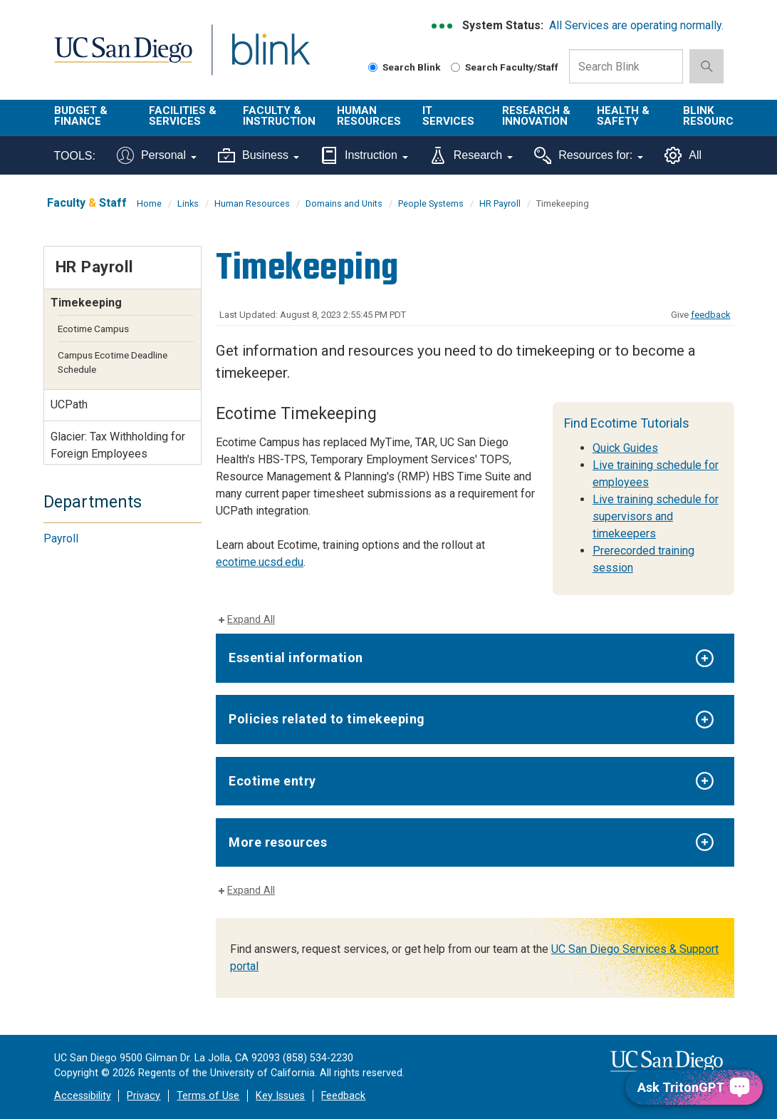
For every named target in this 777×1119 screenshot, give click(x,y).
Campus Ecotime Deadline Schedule (112, 362)
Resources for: (588, 155)
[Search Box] (626, 66)
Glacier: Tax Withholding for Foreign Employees (118, 445)
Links (188, 203)
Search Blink (404, 67)
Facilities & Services (183, 116)
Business (258, 155)
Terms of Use (208, 1096)
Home (149, 203)
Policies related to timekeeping (327, 718)
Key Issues (280, 1096)
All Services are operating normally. (636, 25)
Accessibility (82, 1096)
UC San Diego (118, 58)
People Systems (431, 203)
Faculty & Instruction (279, 116)
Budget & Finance (81, 116)
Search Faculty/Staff (504, 67)
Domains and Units (344, 203)
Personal (157, 155)
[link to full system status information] (442, 26)
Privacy (143, 1096)
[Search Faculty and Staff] (455, 67)
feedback (711, 314)
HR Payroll (500, 203)
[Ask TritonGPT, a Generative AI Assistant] (694, 1087)
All (683, 155)
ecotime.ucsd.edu (259, 562)
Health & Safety (623, 116)
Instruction (364, 155)
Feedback (343, 1096)
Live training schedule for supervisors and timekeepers (656, 516)
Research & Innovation (536, 116)
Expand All (251, 620)
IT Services (448, 116)
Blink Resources (715, 116)
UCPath (69, 404)
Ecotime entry (272, 780)
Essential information (296, 657)
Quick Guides (625, 448)
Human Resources (369, 116)
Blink (257, 58)
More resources (278, 842)
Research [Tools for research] (471, 155)
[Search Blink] (372, 67)
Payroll (60, 538)
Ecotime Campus (93, 328)
